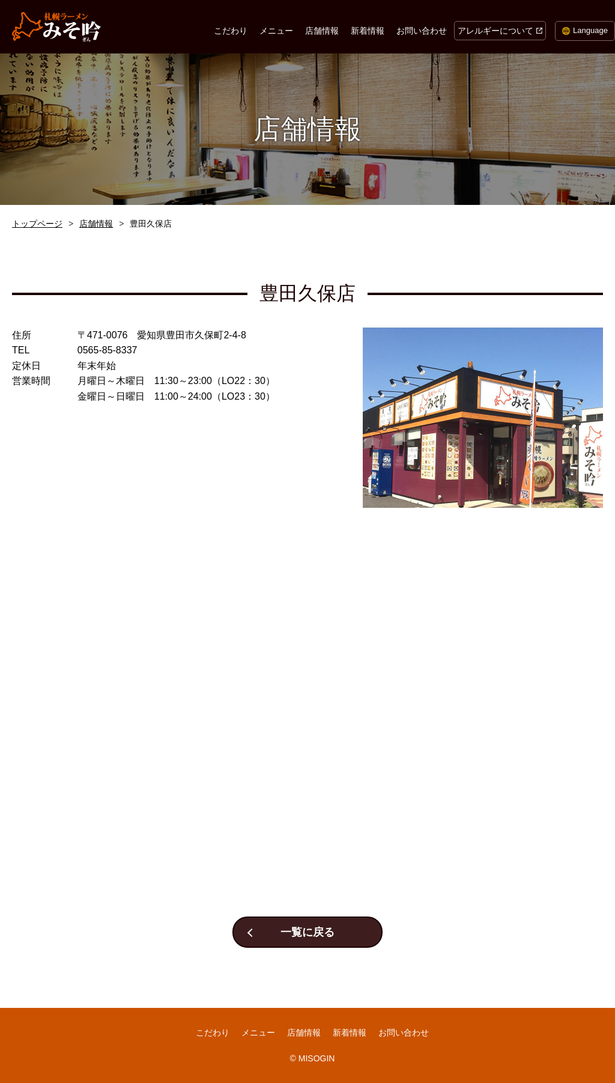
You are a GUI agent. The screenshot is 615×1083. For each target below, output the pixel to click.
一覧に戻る (307, 932)
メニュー (276, 30)
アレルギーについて (495, 30)
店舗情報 (322, 30)
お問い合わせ (421, 30)
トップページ (37, 223)
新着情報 (367, 30)
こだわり (230, 30)
